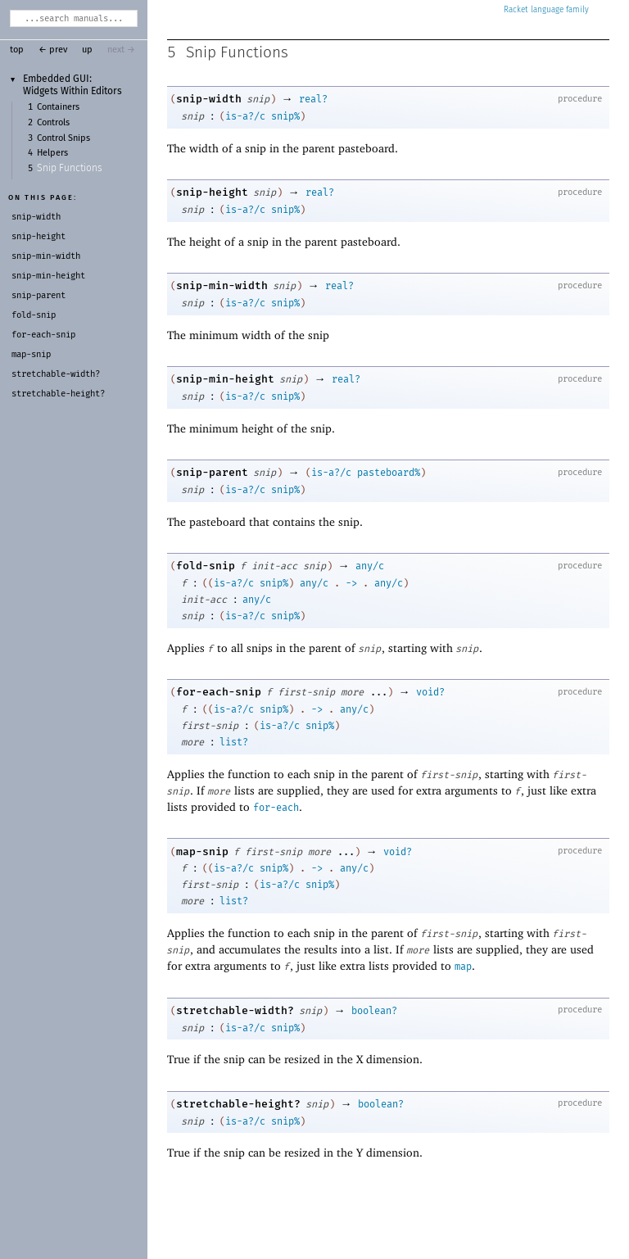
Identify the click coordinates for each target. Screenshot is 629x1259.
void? (430, 692)
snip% (285, 116)
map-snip (202, 851)
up (87, 50)
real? (313, 99)
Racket (546, 10)
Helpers (52, 153)
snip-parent (212, 472)
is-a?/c (245, 116)
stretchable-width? (235, 1010)
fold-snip (205, 565)
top (17, 50)
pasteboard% (388, 472)
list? (233, 742)
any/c (369, 566)
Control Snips (63, 138)
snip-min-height (225, 379)
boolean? (374, 1011)
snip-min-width (222, 285)
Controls (53, 123)
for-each (276, 807)
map (463, 966)
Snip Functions (69, 169)
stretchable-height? (238, 1104)
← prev (52, 50)
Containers (58, 107)
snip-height (212, 192)
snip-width (209, 99)
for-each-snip (218, 692)
